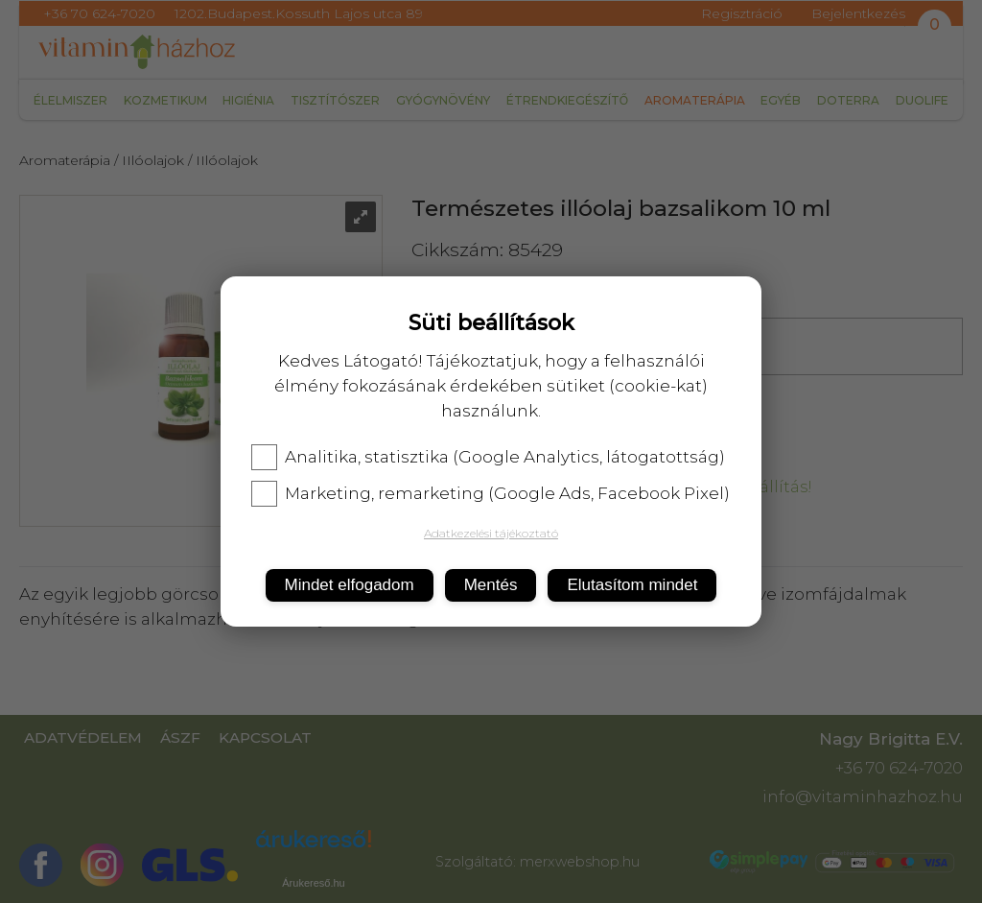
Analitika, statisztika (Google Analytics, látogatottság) (488, 456)
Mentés (491, 585)
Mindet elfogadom (349, 585)
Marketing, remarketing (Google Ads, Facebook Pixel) (490, 493)
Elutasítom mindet (632, 585)
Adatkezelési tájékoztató (491, 533)
